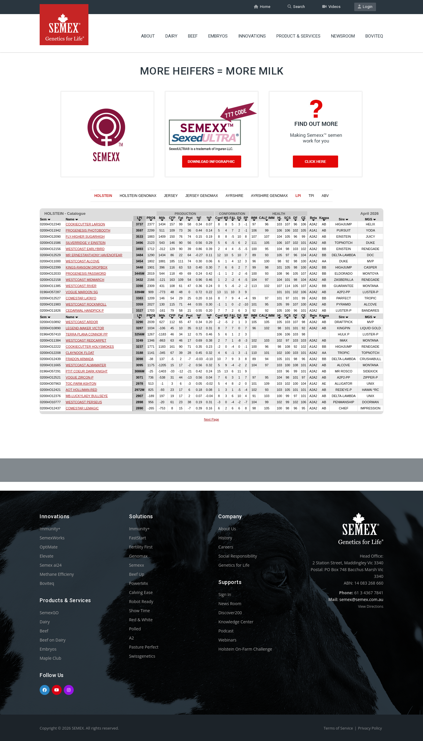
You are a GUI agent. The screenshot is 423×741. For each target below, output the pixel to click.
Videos (331, 7)
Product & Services (298, 30)
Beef (193, 30)
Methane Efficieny (57, 574)
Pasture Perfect (143, 647)
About (148, 30)
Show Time (139, 610)
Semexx (136, 565)
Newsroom (343, 30)
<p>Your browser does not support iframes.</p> (211, 316)
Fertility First (140, 547)
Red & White (140, 619)
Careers (225, 547)
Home (262, 7)
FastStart (137, 538)
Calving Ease (141, 592)
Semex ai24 (51, 565)
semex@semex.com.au (361, 599)
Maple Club (50, 658)
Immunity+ (50, 528)
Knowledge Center (235, 621)
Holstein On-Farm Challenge (245, 649)
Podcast (226, 631)
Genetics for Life (233, 565)
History (225, 538)
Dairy (171, 30)
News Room (229, 603)
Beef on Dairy (53, 640)
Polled (135, 629)
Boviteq (374, 30)
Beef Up (136, 574)
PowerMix (138, 583)
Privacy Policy (370, 728)
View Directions (370, 606)
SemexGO (49, 612)
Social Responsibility (237, 556)
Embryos (218, 30)
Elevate (46, 556)
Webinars (227, 640)
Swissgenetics (142, 656)
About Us (227, 528)
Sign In (224, 594)
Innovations (252, 30)
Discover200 (230, 612)
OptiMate (49, 547)
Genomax (138, 556)
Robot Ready (141, 601)
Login (365, 7)
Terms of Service (338, 728)
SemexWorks (52, 538)
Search (296, 7)
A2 (131, 638)
